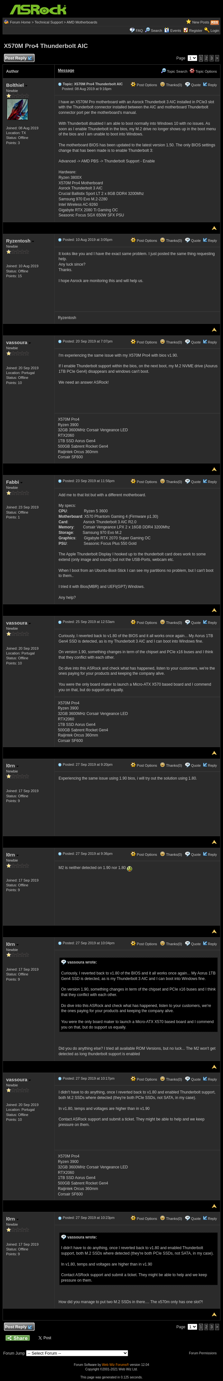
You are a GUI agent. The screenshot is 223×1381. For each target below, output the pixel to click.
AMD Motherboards (82, 22)
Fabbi (14, 482)
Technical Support (49, 22)
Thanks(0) (171, 85)
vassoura (18, 342)
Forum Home (20, 22)
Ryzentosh (20, 240)
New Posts (200, 22)
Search (156, 30)
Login (214, 30)
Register (195, 30)
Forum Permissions (204, 1353)
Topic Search (174, 71)
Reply (212, 85)
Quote (196, 85)
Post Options (144, 85)
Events (172, 30)
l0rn (12, 765)
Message (66, 70)
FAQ (139, 30)
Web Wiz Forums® (115, 1365)
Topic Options (203, 71)
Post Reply (18, 58)
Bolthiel (16, 85)
